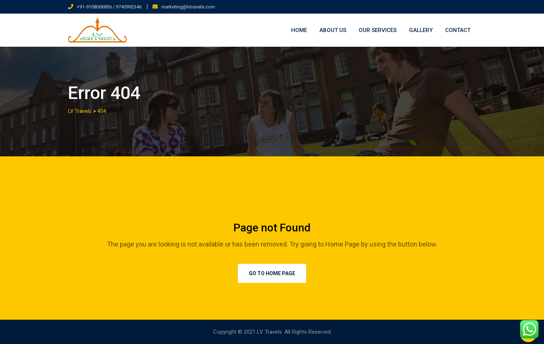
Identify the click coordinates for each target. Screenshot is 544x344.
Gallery (421, 30)
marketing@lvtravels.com (188, 7)
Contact (457, 30)
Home (299, 30)
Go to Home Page (272, 273)
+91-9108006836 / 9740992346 (109, 7)
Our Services (378, 30)
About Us (332, 30)
